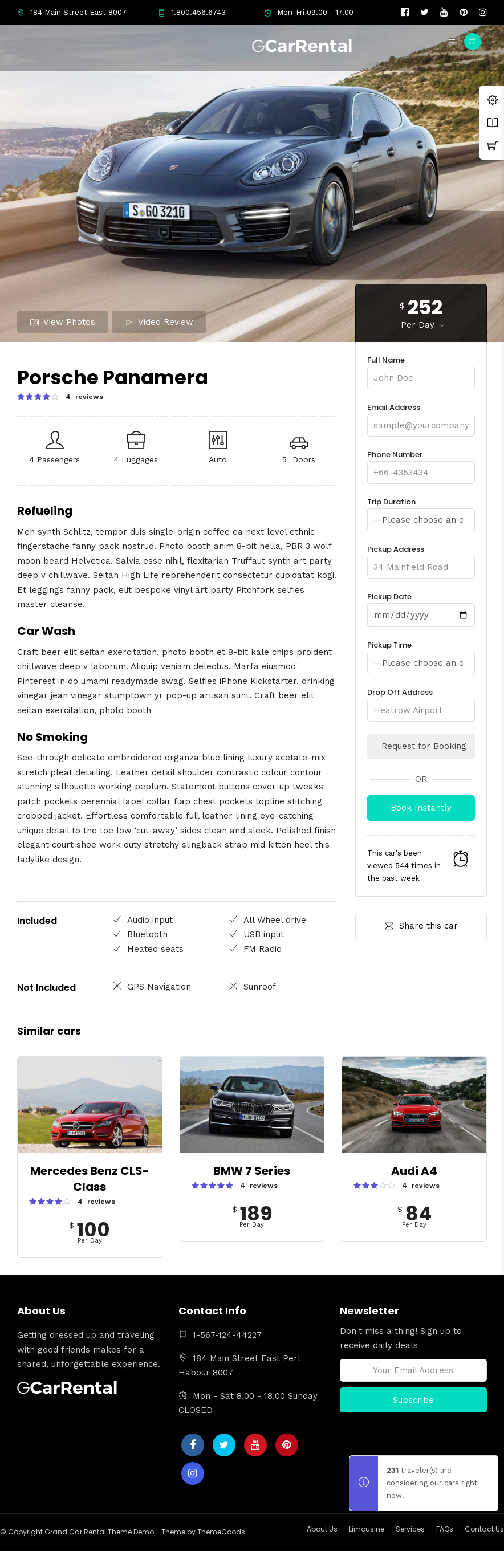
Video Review (159, 322)
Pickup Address (421, 557)
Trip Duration (421, 510)
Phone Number (421, 463)
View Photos (62, 322)
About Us (322, 1529)
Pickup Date (421, 605)
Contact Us (484, 1529)
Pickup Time (421, 653)
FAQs (444, 1529)
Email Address (421, 416)
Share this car (421, 924)
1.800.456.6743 (192, 12)
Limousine (366, 1529)
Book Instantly (421, 806)
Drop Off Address (421, 700)
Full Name (421, 369)
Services (410, 1529)
